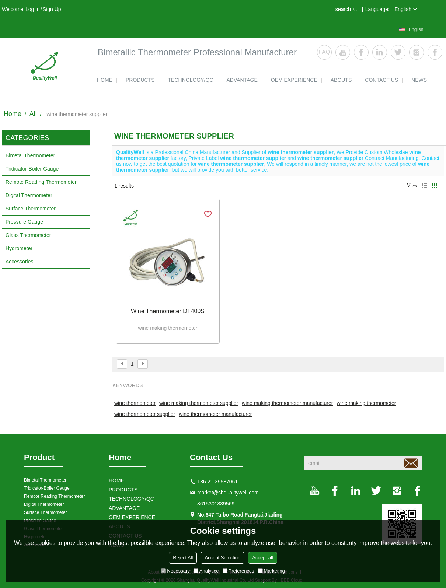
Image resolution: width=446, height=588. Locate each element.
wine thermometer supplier (144, 414)
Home (12, 114)
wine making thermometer (366, 403)
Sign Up (52, 9)
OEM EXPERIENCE (294, 80)
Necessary (175, 571)
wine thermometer (135, 403)
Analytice (206, 571)
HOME (104, 80)
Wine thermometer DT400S (168, 311)
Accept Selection (222, 557)
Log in (32, 9)
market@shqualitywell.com (228, 493)
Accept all (262, 557)
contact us (381, 80)
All (33, 114)
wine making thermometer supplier (198, 403)
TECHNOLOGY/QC (190, 80)
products (140, 80)
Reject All (183, 557)
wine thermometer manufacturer (215, 414)
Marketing (271, 571)
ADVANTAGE (241, 80)
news (419, 80)
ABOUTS (341, 80)
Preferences (238, 571)
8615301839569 (215, 504)
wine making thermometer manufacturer (287, 403)
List (424, 185)
